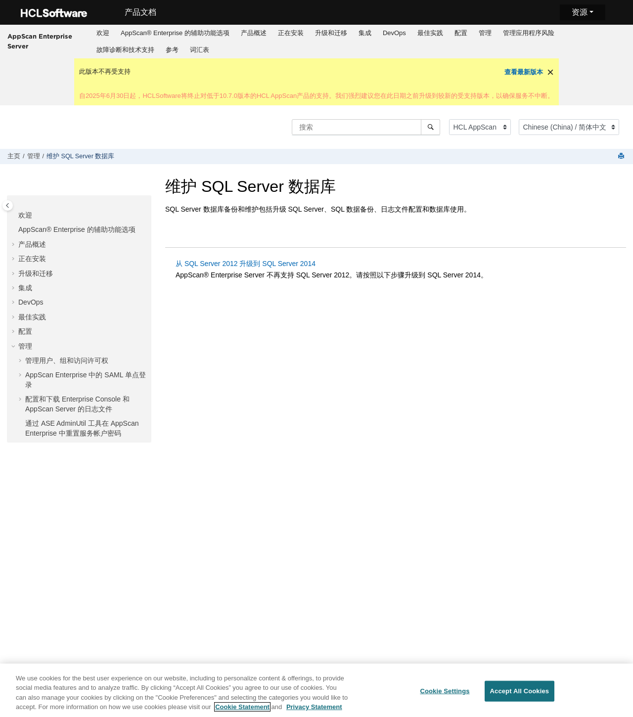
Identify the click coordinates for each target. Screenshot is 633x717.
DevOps (394, 33)
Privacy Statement (314, 707)
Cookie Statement (242, 707)
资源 (580, 12)
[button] (14, 216)
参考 (172, 49)
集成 (365, 33)
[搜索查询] (366, 127)
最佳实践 (430, 33)
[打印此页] (622, 156)
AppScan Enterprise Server (39, 41)
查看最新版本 (523, 72)
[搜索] (430, 127)
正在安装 (291, 33)
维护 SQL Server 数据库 (80, 156)
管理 (485, 33)
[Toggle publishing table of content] (7, 205)
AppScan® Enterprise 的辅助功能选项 (175, 33)
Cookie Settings (444, 691)
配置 (460, 33)
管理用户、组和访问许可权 (66, 360)
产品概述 (254, 33)
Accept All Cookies (519, 691)
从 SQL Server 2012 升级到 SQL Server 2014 (246, 264)
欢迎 (102, 33)
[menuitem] (103, 33)
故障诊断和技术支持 (125, 49)
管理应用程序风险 (528, 33)
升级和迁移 (331, 33)
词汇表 (199, 49)
